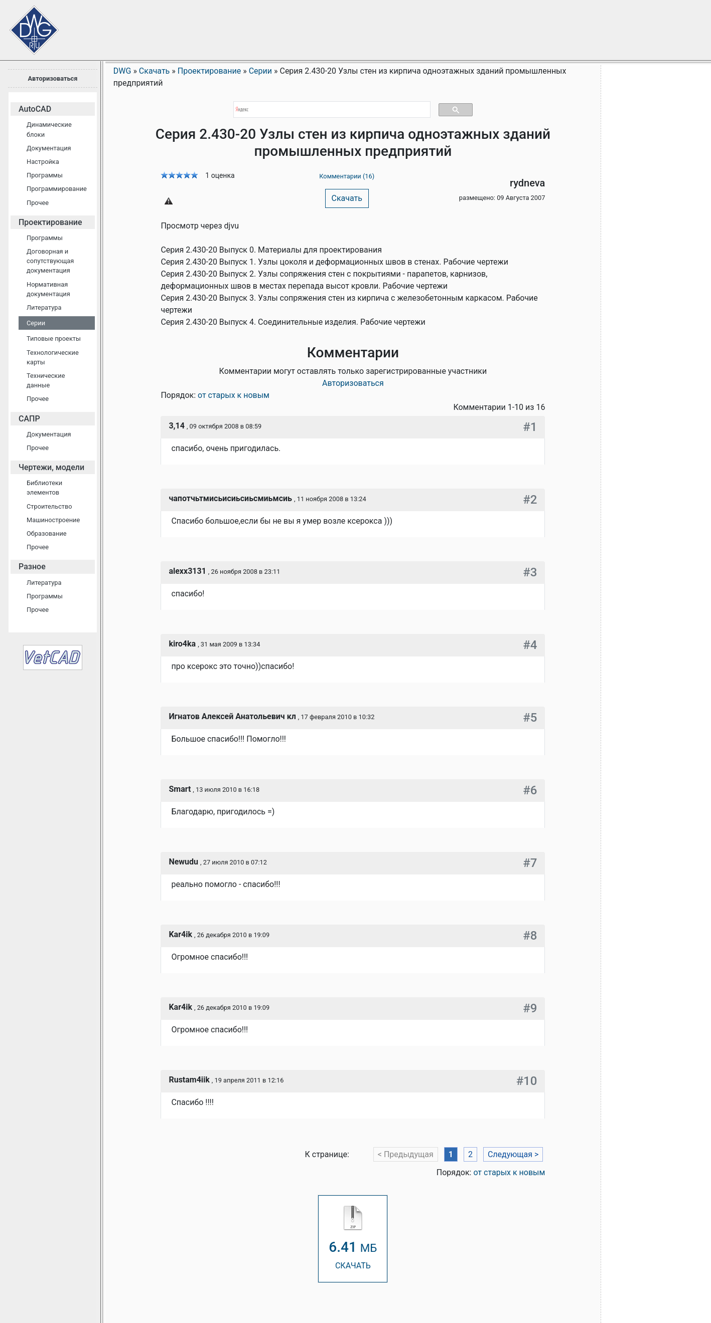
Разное (32, 566)
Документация (49, 148)
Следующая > (513, 1154)
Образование (47, 533)
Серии (36, 323)
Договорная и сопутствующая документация (50, 261)
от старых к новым (233, 395)
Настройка (43, 161)
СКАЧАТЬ (353, 1238)
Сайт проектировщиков (25, 25)
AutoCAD (35, 109)
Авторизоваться (52, 78)
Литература (44, 307)
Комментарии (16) (346, 176)
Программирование (57, 188)
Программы (45, 175)
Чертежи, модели (51, 467)
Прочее (38, 202)
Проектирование (50, 222)
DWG (122, 71)
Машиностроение (53, 520)
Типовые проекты (54, 338)
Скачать (347, 198)
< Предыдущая (406, 1154)
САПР (29, 418)
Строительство (49, 506)
